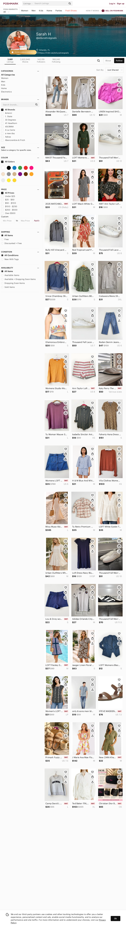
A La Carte (8, 130)
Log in (112, 3)
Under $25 (8, 196)
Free (5, 239)
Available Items (10, 275)
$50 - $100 (8, 203)
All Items (7, 235)
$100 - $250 (9, 206)
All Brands (8, 109)
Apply (36, 220)
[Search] (51, 3)
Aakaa (6, 136)
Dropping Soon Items (13, 283)
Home (49, 10)
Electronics (6, 91)
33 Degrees (8, 120)
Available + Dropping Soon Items (18, 279)
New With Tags (10, 259)
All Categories (8, 74)
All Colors (8, 161)
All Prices (7, 193)
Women (24, 10)
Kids (41, 10)
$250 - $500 (9, 210)
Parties (58, 10)
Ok (115, 918)
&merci (6, 113)
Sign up (120, 3)
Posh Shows (71, 10)
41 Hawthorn (9, 123)
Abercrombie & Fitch (13, 140)
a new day (8, 133)
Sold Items (8, 287)
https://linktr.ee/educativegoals (54, 53)
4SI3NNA (7, 126)
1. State (6, 116)
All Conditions (9, 255)
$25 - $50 (8, 199)
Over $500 (8, 213)
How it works (92, 11)
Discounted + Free (11, 243)
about (108, 60)
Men (34, 10)
